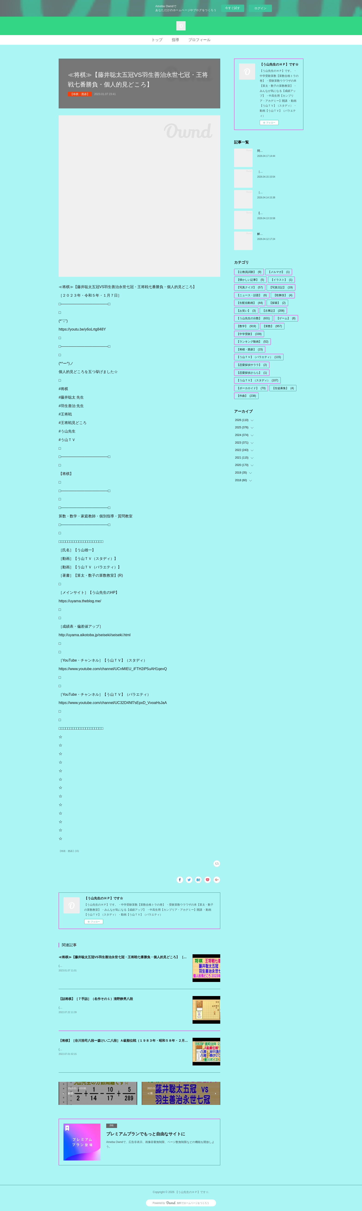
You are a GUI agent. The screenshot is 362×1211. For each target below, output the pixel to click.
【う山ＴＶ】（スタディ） (257, 380)
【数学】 (246, 326)
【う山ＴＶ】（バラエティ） (259, 357)
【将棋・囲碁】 (80, 94)
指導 (175, 40)
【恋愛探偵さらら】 (252, 372)
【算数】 (272, 326)
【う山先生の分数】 (253, 318)
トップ (157, 40)
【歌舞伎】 (283, 295)
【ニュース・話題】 (252, 295)
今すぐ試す (232, 8)
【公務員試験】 (249, 272)
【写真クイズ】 (250, 287)
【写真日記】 (281, 287)
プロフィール (199, 40)
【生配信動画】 (250, 302)
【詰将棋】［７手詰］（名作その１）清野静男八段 (96, 999)
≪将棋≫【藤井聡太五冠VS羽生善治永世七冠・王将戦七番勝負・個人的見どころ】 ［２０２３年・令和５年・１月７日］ (147, 957)
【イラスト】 (282, 279)
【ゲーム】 (286, 318)
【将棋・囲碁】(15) (69, 851)
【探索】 (277, 302)
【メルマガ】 (279, 272)
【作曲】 (246, 395)
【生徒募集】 (283, 388)
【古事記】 (273, 310)
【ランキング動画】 (252, 341)
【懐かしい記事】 (250, 279)
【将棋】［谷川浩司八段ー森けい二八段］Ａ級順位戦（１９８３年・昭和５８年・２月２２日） (128, 1040)
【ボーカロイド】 (251, 388)
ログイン (260, 8)
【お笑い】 (246, 310)
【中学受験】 (249, 334)
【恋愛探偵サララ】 (252, 365)
